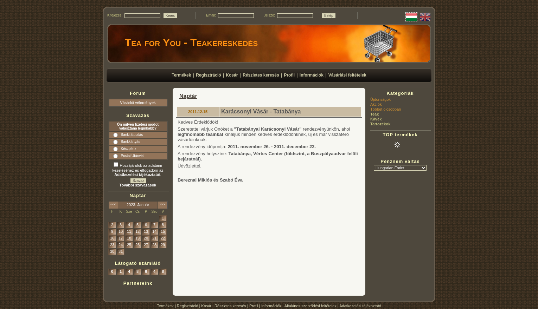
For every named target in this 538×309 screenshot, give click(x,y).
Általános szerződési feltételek (310, 306)
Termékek (165, 306)
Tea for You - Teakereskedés (191, 42)
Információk (271, 306)
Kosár (206, 306)
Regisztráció (187, 306)
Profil (253, 306)
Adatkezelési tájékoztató (360, 306)
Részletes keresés (230, 306)
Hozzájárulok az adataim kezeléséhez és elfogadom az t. (138, 170)
